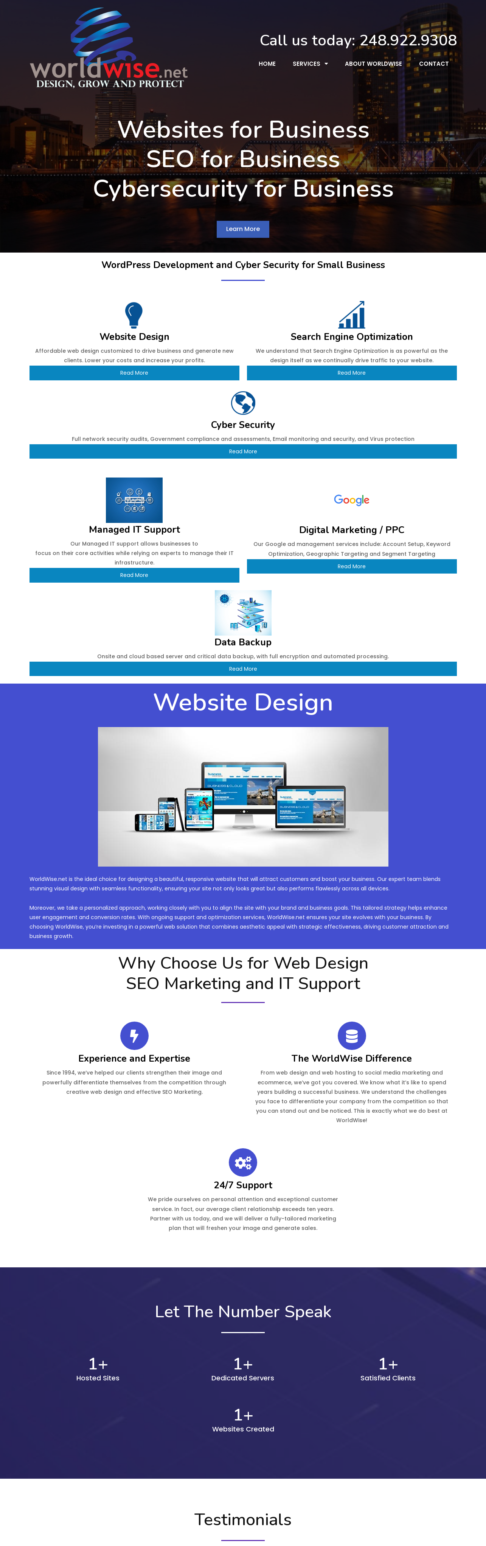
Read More (98, 368)
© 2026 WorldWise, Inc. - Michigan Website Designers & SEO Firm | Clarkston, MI (243, 1534)
